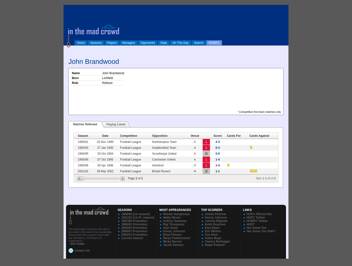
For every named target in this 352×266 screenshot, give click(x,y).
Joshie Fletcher (215, 214)
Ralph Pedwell (215, 245)
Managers (128, 43)
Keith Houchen (215, 224)
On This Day (180, 43)
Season (83, 136)
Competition (128, 136)
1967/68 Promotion (134, 221)
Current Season (132, 238)
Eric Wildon (213, 231)
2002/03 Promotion (134, 228)
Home (81, 43)
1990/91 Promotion (134, 224)
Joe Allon (211, 234)
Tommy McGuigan (217, 241)
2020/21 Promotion (134, 234)
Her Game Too (256, 228)
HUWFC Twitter (257, 221)
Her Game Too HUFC (261, 231)
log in (69, 8)
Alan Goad (170, 228)
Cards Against (259, 136)
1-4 (218, 159)
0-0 (218, 153)
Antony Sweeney (175, 221)
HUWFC (214, 43)
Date (105, 136)
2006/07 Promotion (134, 231)
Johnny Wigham (216, 221)
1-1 (218, 171)
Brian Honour (172, 234)
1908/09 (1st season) (135, 214)
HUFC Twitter (256, 217)
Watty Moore (172, 217)
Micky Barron (172, 241)
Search (198, 43)
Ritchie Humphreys (176, 214)
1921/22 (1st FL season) (137, 217)
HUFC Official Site (259, 214)
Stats (163, 43)
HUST (251, 224)
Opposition (159, 136)
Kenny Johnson (174, 231)
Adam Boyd (213, 238)
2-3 (218, 142)
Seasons (96, 43)
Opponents (148, 43)
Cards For (234, 136)
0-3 (218, 148)
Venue (195, 136)
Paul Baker (212, 228)
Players (112, 43)
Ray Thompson (173, 224)
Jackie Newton (173, 245)
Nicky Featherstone (176, 238)
